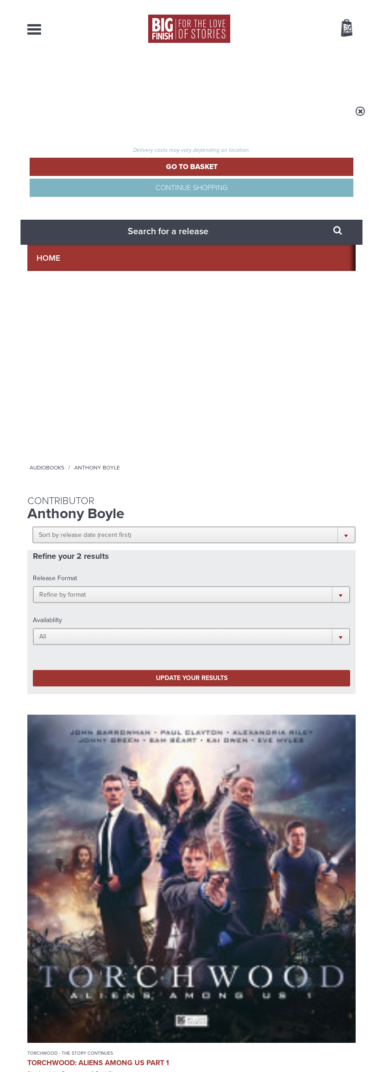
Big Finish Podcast (241, 632)
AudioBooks (72, 73)
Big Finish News (69, 718)
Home (83, 117)
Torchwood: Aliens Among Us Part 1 (54, 421)
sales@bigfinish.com (142, 987)
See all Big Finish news (309, 720)
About (298, 73)
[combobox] (273, 52)
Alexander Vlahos (128, 452)
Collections (128, 73)
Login (306, 6)
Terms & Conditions (220, 1048)
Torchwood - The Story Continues (56, 400)
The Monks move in (289, 735)
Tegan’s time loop (116, 827)
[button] (183, 174)
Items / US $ (298, 29)
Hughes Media (75, 1059)
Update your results (83, 272)
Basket (341, 29)
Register (334, 6)
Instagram (211, 624)
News (222, 73)
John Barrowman (43, 444)
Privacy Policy (46, 671)
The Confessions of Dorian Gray (130, 400)
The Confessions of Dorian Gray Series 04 (135, 425)
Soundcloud (279, 624)
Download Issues (335, 987)
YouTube (240, 624)
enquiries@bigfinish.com (217, 970)
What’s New (182, 73)
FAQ (350, 979)
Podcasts (259, 73)
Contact (335, 73)
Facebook (291, 615)
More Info (58, 500)
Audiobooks (118, 117)
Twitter (317, 615)
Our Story (344, 971)
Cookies (182, 1048)
